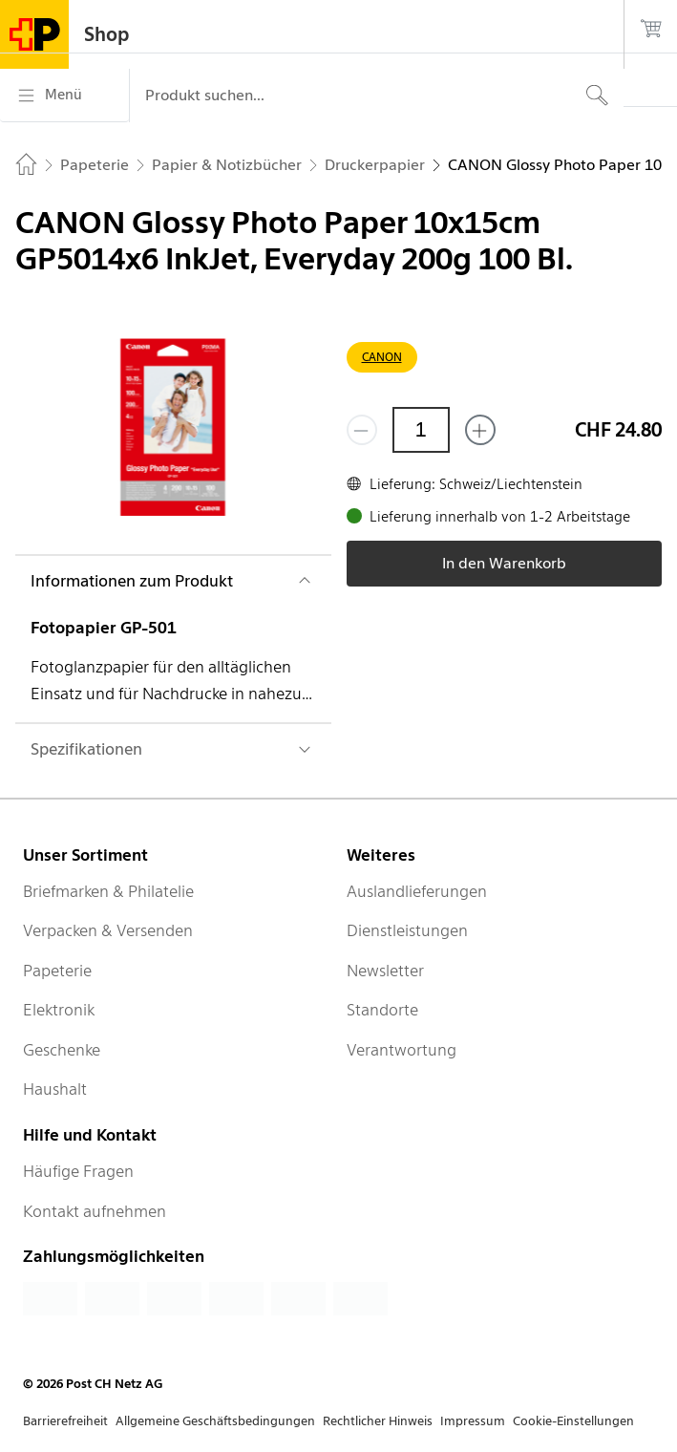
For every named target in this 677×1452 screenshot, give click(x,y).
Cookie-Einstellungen (573, 1421)
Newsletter (385, 970)
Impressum (472, 1421)
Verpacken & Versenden (108, 930)
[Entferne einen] (362, 430)
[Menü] (64, 95)
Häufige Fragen (78, 1171)
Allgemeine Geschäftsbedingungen (215, 1421)
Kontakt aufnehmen (94, 1211)
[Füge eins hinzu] (480, 430)
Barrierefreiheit (65, 1421)
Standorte (382, 1009)
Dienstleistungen (407, 930)
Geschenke (61, 1049)
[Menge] (421, 430)
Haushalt (55, 1089)
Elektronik (59, 1009)
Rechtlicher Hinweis (378, 1421)
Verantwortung (401, 1049)
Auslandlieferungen (417, 891)
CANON (382, 357)
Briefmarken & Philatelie (108, 891)
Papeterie (57, 970)
